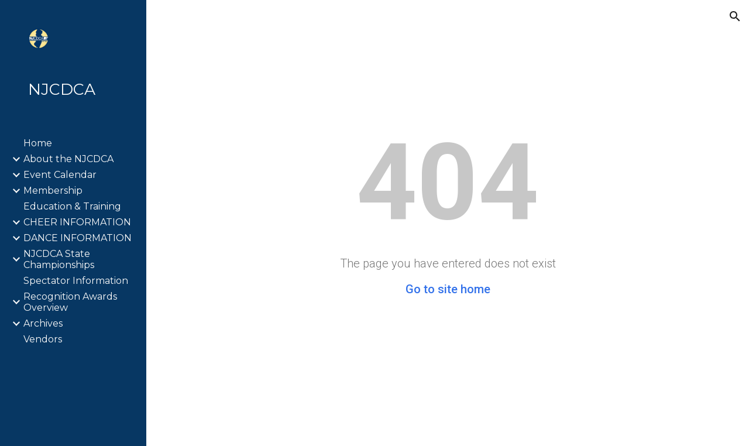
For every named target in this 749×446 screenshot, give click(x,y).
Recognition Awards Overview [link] (70, 302)
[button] (735, 16)
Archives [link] (43, 323)
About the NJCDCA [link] (68, 158)
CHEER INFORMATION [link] (77, 222)
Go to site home (448, 289)
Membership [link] (53, 190)
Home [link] (37, 143)
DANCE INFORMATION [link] (77, 237)
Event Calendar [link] (60, 174)
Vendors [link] (42, 339)
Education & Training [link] (72, 206)
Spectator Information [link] (75, 280)
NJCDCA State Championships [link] (58, 259)
